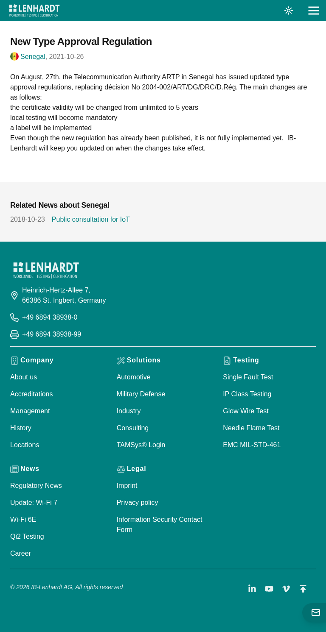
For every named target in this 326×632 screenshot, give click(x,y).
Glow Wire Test (245, 411)
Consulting (133, 428)
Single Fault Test (248, 377)
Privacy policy (137, 502)
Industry (129, 411)
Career (20, 553)
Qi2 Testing (27, 536)
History (20, 428)
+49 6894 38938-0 (49, 317)
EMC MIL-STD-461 (252, 444)
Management (30, 411)
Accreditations (31, 394)
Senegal (32, 56)
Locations (24, 444)
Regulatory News (36, 485)
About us (23, 377)
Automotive (134, 377)
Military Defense (141, 394)
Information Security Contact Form (159, 524)
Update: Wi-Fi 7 (33, 502)
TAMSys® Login (141, 444)
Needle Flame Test (251, 428)
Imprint (127, 485)
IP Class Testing (247, 394)
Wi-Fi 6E (23, 519)
